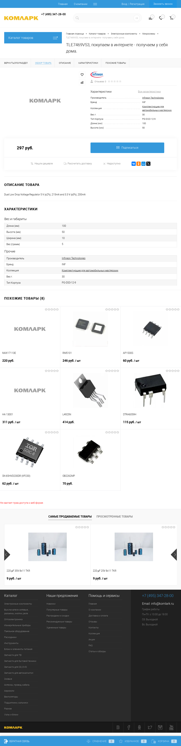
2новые (8, 679)
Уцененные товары (56, 627)
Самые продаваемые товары (70, 516)
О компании (80, 4)
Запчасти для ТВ (12, 655)
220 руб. (30, 363)
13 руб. (130, 578)
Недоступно (112, 163)
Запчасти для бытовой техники (20, 661)
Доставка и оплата (98, 615)
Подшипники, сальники (16, 702)
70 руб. (90, 486)
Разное (8, 708)
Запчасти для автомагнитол (18, 673)
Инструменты (11, 643)
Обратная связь (17, 741)
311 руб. (30, 424)
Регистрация (137, 4)
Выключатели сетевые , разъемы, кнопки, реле (16, 611)
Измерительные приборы (17, 625)
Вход (124, 4)
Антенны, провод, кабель (17, 684)
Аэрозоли (9, 690)
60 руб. (151, 363)
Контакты (94, 627)
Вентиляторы (11, 696)
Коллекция (94, 633)
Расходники (10, 637)
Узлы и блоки (11, 714)
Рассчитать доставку (78, 163)
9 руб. (14, 578)
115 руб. (151, 424)
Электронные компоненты (18, 603)
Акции (92, 639)
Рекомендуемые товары (59, 621)
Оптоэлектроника (13, 619)
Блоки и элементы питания (18, 649)
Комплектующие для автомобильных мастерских (90, 270)
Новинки (50, 603)
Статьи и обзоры (97, 651)
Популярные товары (57, 609)
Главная (63, 4)
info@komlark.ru (162, 603)
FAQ (91, 645)
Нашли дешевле (42, 163)
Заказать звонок (163, 3)
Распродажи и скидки (57, 615)
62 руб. (30, 486)
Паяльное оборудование (16, 631)
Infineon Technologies (153, 97)
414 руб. (90, 424)
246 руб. (90, 363)
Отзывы (93, 621)
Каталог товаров (33, 37)
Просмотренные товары (114, 516)
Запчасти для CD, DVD (15, 667)
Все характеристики (149, 91)
